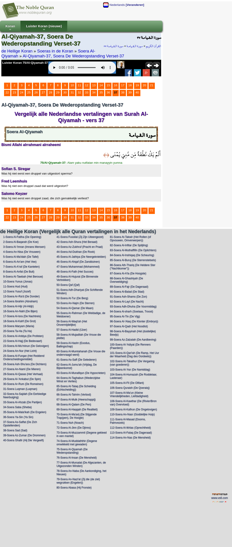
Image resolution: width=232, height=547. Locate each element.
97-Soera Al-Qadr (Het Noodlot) (129, 326)
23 (14, 92)
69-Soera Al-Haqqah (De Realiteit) (76, 409)
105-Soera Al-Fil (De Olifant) (127, 382)
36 (108, 92)
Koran (10, 28)
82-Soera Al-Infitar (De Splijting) (129, 245)
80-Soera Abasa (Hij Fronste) (73, 487)
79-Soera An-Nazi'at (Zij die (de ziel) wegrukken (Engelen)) (78, 481)
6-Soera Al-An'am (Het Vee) (20, 261)
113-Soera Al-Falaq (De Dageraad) (131, 432)
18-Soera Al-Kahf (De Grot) (19, 321)
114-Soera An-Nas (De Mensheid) (130, 437)
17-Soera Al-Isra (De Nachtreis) (22, 316)
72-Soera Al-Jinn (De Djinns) (73, 427)
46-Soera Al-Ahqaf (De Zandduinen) (78, 261)
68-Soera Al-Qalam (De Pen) (73, 404)
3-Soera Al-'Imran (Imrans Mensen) (24, 246)
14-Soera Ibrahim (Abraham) (20, 301)
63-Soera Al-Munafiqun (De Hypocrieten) (80, 373)
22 (7, 92)
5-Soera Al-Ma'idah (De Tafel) (21, 256)
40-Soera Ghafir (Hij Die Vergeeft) (23, 440)
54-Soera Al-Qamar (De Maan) (74, 308)
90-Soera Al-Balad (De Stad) (127, 291)
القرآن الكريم (153, 46)
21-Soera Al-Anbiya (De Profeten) (23, 336)
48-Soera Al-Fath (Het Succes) (74, 271)
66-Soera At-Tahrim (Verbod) (73, 394)
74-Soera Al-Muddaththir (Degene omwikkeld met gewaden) (76, 442)
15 (108, 85)
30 (65, 92)
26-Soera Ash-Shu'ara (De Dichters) (24, 364)
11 (79, 85)
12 (86, 85)
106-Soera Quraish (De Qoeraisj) (130, 387)
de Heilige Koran (16, 51)
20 (144, 85)
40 (137, 92)
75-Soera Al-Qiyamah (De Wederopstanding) (71, 451)
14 (101, 85)
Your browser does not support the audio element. (82, 67)
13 (94, 85)
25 (29, 92)
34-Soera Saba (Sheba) (17, 407)
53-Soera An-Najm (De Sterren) (75, 303)
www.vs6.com (219, 497)
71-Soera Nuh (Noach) (70, 422)
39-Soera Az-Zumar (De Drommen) (24, 435)
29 (58, 92)
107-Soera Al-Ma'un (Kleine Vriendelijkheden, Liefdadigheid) (129, 394)
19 (137, 85)
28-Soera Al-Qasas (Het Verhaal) (23, 374)
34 (94, 92)
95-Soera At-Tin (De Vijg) (125, 316)
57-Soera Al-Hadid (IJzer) (71, 329)
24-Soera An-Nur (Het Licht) (20, 350)
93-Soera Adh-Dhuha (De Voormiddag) (133, 306)
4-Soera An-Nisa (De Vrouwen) (21, 251)
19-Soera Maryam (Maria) (18, 326)
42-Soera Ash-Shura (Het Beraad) (76, 241)
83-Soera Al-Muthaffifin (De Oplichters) (133, 250)
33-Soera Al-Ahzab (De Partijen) (22, 402)
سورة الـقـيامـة (135, 46)
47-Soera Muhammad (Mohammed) (78, 266)
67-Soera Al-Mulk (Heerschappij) (75, 399)
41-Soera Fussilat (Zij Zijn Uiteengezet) (79, 236)
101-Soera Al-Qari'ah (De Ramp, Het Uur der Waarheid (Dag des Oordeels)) (134, 354)
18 (130, 85)
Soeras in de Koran (55, 51)
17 (123, 85)
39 (130, 92)
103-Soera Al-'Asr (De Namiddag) (130, 369)
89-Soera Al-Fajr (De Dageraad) (129, 286)
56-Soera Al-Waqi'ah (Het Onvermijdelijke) (71, 323)
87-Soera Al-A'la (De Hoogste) (128, 273)
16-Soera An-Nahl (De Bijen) (20, 311)
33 (86, 92)
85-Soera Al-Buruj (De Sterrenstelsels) (133, 260)
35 (101, 92)
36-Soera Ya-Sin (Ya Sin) (18, 417)
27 (43, 92)
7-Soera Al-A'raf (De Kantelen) (21, 266)
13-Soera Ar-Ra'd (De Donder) (21, 296)
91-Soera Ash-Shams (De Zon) (128, 296)
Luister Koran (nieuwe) (44, 28)
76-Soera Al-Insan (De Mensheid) (76, 457)
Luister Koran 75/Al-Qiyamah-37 (25, 62)
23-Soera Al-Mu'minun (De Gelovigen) (26, 345)
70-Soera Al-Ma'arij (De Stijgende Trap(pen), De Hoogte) (76, 416)
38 (123, 92)
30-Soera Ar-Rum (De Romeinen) (23, 384)
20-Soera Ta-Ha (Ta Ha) (17, 331)
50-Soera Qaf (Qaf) (68, 284)
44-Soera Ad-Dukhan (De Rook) (75, 251)
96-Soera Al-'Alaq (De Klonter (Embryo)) (134, 321)
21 (151, 85)
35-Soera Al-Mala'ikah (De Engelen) (24, 412)
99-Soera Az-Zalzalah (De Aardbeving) (133, 339)
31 (72, 92)
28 (50, 92)
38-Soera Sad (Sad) (15, 430)
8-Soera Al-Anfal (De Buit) (18, 271)
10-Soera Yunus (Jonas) (17, 281)
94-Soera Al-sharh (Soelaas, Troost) (131, 311)
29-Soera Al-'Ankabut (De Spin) (22, 379)
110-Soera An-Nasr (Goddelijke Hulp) (132, 414)
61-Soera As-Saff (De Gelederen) (76, 359)
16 (115, 85)
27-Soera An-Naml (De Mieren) (21, 369)
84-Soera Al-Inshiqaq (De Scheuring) (132, 255)
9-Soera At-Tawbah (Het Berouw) (23, 276)
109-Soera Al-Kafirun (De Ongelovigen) (133, 409)
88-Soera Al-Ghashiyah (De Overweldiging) (126, 280)
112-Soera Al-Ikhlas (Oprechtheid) (130, 427)
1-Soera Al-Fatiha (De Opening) (22, 236)
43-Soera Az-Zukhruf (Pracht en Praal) (79, 246)
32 (79, 92)
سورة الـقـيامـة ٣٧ (113, 46)
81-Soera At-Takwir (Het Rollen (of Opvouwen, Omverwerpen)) (130, 238)
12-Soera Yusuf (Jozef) (17, 291)
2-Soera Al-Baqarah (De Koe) (21, 241)
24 (21, 92)
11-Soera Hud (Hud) (15, 286)
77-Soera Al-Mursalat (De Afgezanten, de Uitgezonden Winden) (81, 464)
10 (72, 85)
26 (36, 92)
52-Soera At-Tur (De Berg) (72, 298)
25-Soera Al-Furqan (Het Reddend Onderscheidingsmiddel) (23, 357)
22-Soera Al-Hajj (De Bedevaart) (22, 341)
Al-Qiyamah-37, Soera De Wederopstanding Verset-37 (73, 56)
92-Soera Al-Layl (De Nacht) (127, 301)
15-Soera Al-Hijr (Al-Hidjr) (18, 306)
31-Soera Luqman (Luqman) (20, 388)
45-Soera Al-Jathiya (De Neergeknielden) (81, 256)
